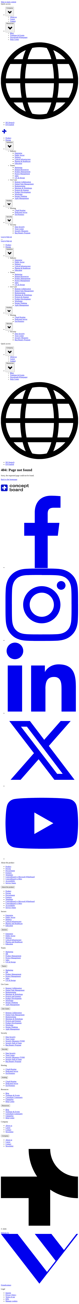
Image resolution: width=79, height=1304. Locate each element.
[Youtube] (41, 859)
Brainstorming (10, 992)
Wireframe (9, 1000)
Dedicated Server (11, 1071)
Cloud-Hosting (10, 1069)
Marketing (9, 952)
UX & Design (10, 962)
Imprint (8, 1293)
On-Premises (10, 1073)
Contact (8, 1130)
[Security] (9, 220)
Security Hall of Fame (13, 1043)
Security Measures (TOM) (15, 1041)
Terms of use (10, 1297)
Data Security (10, 1037)
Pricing (8, 869)
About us (8, 1126)
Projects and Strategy (13, 996)
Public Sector (10, 917)
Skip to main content (8, 2)
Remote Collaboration (13, 988)
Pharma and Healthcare (14, 924)
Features (8, 873)
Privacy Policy (10, 1295)
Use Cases (5, 1009)
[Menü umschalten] (2, 239)
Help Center (9, 1101)
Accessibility (10, 881)
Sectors (4, 930)
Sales (7, 960)
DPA (7, 1299)
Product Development (13, 998)
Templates (9, 875)
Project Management (13, 958)
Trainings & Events (12, 1095)
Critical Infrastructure (13, 921)
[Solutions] (9, 145)
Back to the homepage (9, 479)
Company (5, 1136)
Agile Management (12, 1005)
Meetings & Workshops (14, 994)
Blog (7, 1093)
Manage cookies (11, 1301)
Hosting (4, 1077)
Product (8, 867)
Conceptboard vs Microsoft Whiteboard (20, 877)
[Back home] (17, 493)
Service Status (10, 883)
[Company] (9, 11)
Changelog (9, 1099)
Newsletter (9, 1132)
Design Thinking (11, 1003)
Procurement (10, 871)
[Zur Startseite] (15, 134)
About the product (8, 887)
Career (7, 1128)
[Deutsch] (9, 123)
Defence (8, 919)
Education (9, 926)
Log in (3, 237)
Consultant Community (14, 1097)
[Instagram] (41, 640)
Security (4, 1049)
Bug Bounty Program (13, 1045)
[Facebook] (41, 567)
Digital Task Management (15, 990)
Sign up (9, 237)
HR (6, 954)
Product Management (13, 956)
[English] (9, 125)
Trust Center (10, 1039)
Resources (5, 1105)
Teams (4, 966)
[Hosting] (8, 203)
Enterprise (9, 915)
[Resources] (10, 27)
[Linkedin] (41, 713)
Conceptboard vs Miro (13, 879)
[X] (41, 786)
